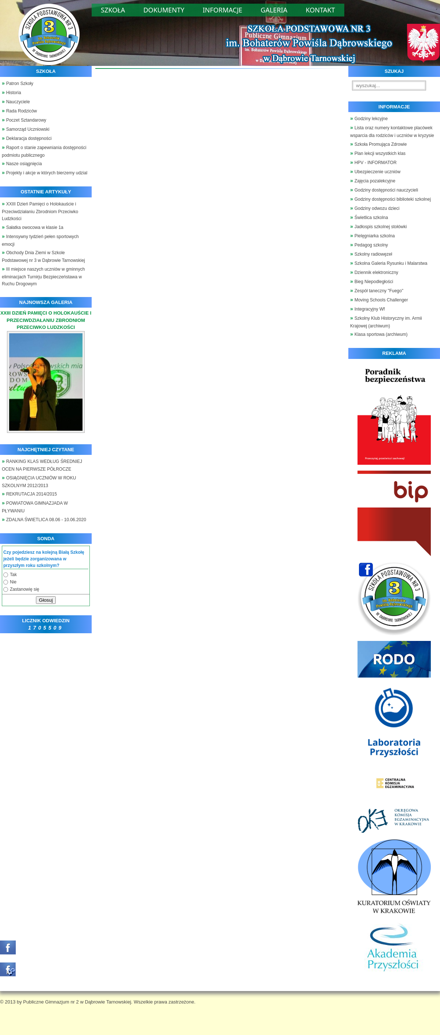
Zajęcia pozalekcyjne (375, 180)
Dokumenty (163, 9)
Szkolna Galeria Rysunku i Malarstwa (391, 263)
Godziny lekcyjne (371, 118)
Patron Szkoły (19, 83)
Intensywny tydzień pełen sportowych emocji (40, 240)
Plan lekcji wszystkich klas (380, 153)
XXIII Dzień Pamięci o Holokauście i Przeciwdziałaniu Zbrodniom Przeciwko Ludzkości (40, 211)
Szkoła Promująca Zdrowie (381, 144)
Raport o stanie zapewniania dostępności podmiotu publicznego (44, 151)
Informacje (222, 9)
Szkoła (113, 9)
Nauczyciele (18, 101)
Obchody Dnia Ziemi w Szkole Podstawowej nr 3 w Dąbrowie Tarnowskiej (43, 256)
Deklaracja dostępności (29, 138)
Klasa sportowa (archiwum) (381, 334)
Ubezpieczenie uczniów (377, 171)
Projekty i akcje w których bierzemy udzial (46, 172)
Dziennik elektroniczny (376, 272)
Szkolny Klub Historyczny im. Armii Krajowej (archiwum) (386, 322)
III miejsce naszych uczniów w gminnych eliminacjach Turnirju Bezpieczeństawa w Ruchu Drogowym (43, 277)
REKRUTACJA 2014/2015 (31, 494)
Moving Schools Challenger (381, 300)
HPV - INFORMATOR (376, 162)
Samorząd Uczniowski (28, 129)
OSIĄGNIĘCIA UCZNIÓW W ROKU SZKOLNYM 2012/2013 (39, 481)
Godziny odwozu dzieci (377, 208)
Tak (13, 574)
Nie (13, 582)
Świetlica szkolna (371, 217)
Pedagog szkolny (371, 245)
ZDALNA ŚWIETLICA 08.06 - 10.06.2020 (46, 519)
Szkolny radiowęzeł (373, 254)
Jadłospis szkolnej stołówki (381, 226)
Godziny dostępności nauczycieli (386, 190)
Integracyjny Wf (370, 309)
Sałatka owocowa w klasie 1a (34, 227)
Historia (13, 92)
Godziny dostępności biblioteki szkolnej (393, 199)
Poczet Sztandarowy (26, 120)
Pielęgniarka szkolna (375, 235)
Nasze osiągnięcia (24, 163)
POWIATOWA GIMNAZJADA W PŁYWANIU (35, 507)
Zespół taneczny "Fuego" (379, 290)
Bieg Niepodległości (374, 281)
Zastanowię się (24, 589)
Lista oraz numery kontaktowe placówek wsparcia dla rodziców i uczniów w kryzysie (392, 131)
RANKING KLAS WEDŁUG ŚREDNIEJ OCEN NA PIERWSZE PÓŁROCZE (42, 465)
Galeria (274, 9)
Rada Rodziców (21, 111)
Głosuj (46, 600)
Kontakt (320, 9)
